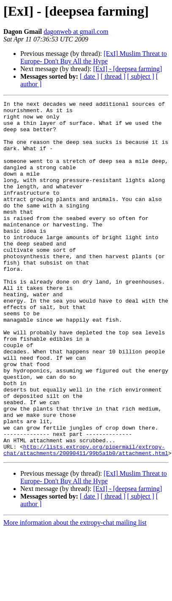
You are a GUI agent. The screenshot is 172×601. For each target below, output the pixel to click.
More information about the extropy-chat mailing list (75, 593)
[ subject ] (140, 76)
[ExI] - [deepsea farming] (127, 68)
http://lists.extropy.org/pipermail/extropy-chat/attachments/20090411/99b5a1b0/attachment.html (85, 520)
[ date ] (89, 76)
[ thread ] (113, 76)
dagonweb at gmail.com (76, 31)
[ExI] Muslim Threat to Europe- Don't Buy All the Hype (93, 57)
